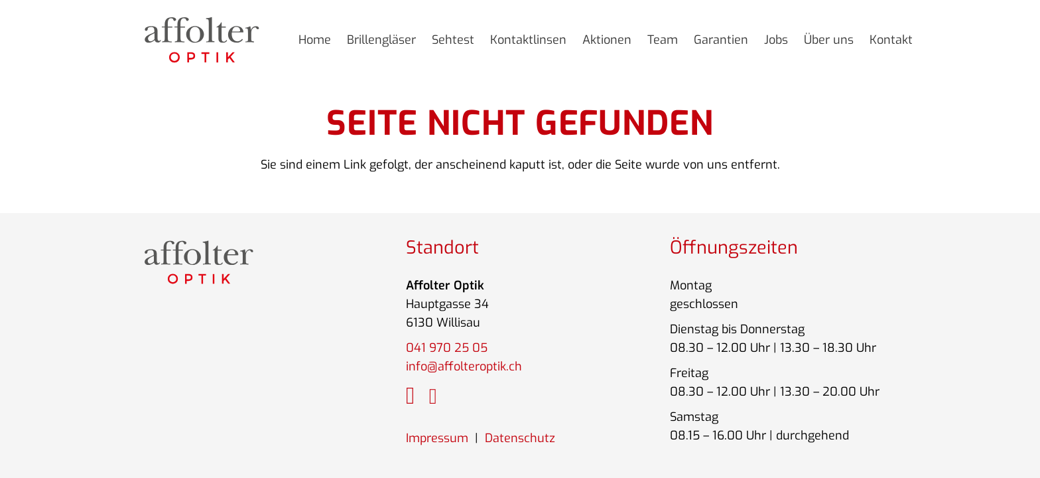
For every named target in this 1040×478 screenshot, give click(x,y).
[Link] (202, 39)
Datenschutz (520, 438)
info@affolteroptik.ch (464, 366)
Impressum (437, 438)
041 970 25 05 (446, 348)
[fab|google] (433, 397)
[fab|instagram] (410, 396)
